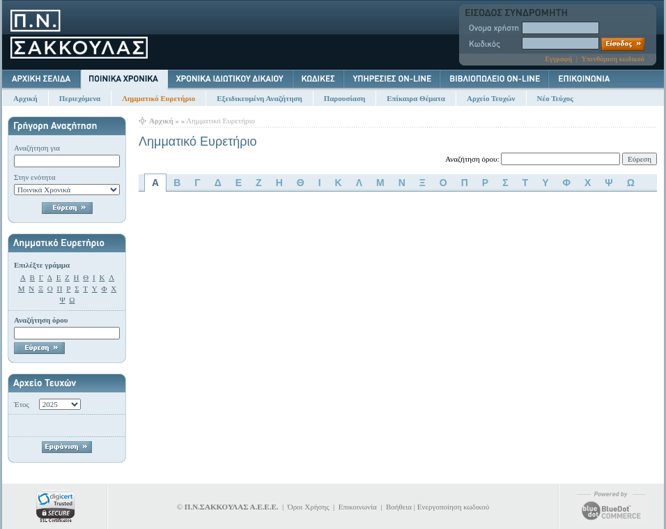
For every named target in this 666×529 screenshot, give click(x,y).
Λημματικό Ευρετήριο (158, 98)
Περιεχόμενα (80, 98)
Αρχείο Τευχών (491, 98)
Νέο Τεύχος (555, 98)
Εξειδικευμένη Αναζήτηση (259, 98)
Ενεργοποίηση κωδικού (453, 507)
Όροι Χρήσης (309, 507)
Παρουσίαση (345, 98)
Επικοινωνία (358, 507)
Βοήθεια (399, 507)
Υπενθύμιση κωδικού (612, 59)
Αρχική (25, 98)
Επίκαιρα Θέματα (416, 98)
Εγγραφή (558, 59)
